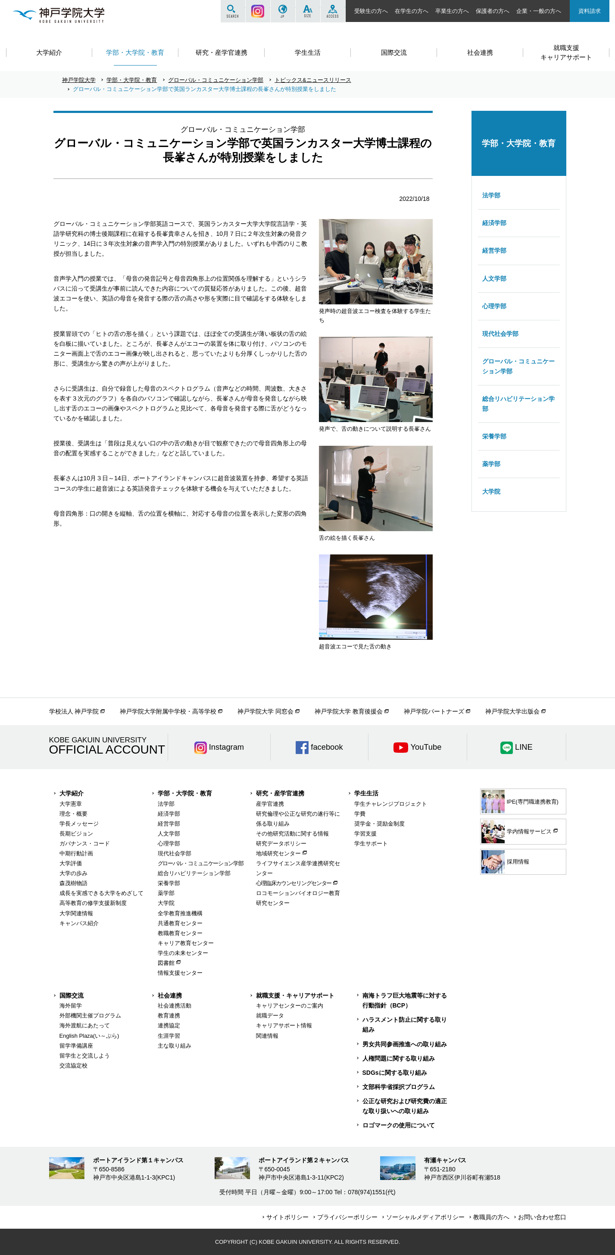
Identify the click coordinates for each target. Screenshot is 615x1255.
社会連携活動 (174, 1005)
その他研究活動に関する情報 (292, 833)
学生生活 (366, 793)
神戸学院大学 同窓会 (265, 711)
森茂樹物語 (73, 883)
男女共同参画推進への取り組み (404, 1044)
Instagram (258, 11)
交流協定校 (73, 1065)
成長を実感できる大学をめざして (101, 893)
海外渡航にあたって (84, 1025)
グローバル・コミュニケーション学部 (215, 80)
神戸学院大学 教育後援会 (349, 711)
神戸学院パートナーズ (434, 711)
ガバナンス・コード (84, 843)
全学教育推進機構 (180, 913)
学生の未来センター (183, 953)
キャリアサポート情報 (284, 1025)
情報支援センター (180, 973)
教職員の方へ (491, 1217)
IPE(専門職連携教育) (520, 801)
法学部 (491, 195)
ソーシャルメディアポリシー (425, 1217)
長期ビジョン (76, 833)
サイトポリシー (287, 1217)
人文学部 (494, 278)
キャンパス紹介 (79, 923)
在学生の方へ (411, 11)
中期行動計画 (76, 853)
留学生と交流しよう (84, 1055)
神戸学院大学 (79, 80)
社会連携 (170, 995)
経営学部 (494, 250)
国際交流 (71, 995)
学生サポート (371, 843)
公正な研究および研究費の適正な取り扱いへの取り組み (404, 1106)
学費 (359, 814)
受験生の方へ (371, 11)
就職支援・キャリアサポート (295, 995)
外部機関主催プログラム (90, 1015)
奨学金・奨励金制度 (379, 823)
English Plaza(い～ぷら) (89, 1036)
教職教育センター (180, 933)
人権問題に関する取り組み (398, 1058)
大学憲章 (70, 804)
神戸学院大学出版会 (512, 711)
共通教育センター (180, 923)
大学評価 (70, 863)
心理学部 (494, 306)
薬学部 (491, 463)
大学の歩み (73, 873)
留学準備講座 (76, 1045)
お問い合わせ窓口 (542, 1217)
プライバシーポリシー (347, 1217)
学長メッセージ (79, 823)
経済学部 (494, 222)
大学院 (491, 491)
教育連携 (169, 1015)
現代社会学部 (500, 333)
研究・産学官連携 (280, 793)
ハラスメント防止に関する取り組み (404, 1024)
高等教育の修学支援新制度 (93, 903)
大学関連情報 (76, 913)
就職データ (270, 1015)
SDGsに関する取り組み (394, 1072)
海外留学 (70, 1005)
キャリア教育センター (186, 943)
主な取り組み (174, 1045)
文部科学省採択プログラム (398, 1086)
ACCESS (333, 11)
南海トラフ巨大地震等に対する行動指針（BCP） (404, 1000)
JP (283, 11)
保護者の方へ (492, 11)
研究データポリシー (281, 843)
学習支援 (365, 833)
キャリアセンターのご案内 (289, 1005)
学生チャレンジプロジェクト (390, 804)
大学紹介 (71, 793)
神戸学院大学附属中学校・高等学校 (168, 711)
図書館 (166, 963)
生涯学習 (169, 1036)
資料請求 (589, 11)
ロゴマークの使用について (398, 1125)
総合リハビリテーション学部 (518, 403)
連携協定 (169, 1025)
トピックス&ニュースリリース (313, 80)
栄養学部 (494, 436)
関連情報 (267, 1036)
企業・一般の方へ (538, 11)
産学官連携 (270, 804)
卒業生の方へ (452, 11)
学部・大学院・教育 (131, 80)
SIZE (308, 11)
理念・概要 (73, 814)
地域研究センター (278, 853)
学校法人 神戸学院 (74, 711)
